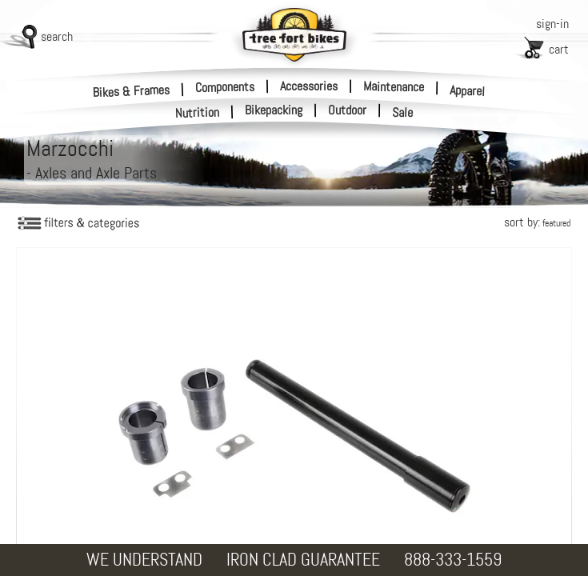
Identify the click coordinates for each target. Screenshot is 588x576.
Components (224, 86)
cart (559, 49)
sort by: (537, 222)
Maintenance (393, 86)
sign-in (552, 23)
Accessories (309, 86)
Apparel (468, 91)
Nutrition (197, 112)
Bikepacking (273, 110)
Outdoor (347, 110)
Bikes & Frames (131, 91)
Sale (403, 113)
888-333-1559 (453, 559)
